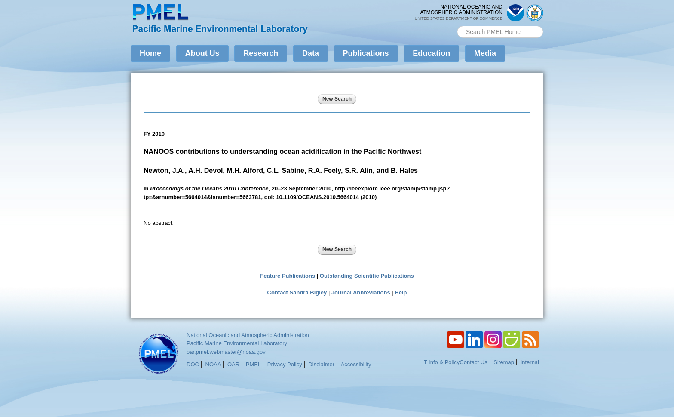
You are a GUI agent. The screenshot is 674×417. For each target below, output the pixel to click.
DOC (193, 364)
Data (310, 53)
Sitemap (503, 362)
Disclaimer (321, 364)
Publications (366, 53)
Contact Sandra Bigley (297, 292)
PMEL (253, 364)
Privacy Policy (284, 364)
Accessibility (356, 364)
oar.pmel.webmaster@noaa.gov (226, 352)
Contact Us (473, 362)
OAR (233, 364)
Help (401, 292)
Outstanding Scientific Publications (367, 276)
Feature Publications (287, 276)
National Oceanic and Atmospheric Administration (248, 335)
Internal (530, 362)
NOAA (213, 364)
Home (150, 53)
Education (431, 53)
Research (260, 53)
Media (485, 53)
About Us (202, 53)
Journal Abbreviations (360, 292)
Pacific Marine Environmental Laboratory (237, 343)
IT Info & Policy (441, 362)
